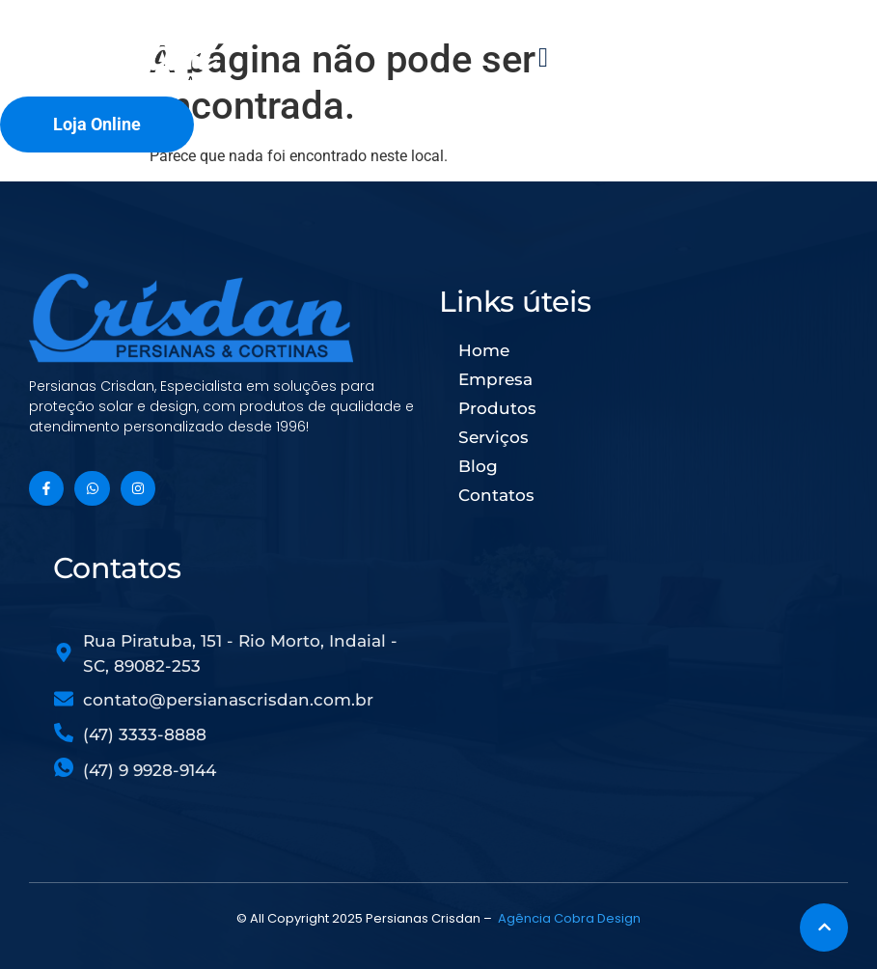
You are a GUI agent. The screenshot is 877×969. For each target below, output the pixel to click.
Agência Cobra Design (569, 918)
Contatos (496, 495)
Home (483, 350)
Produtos (497, 408)
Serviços (493, 437)
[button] (543, 58)
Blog (478, 466)
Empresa (495, 379)
